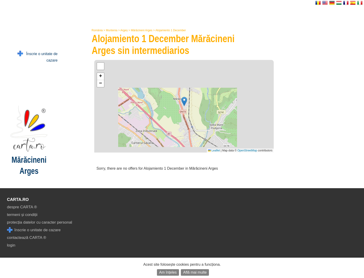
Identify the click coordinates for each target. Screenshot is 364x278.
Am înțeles (168, 272)
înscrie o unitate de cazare (34, 230)
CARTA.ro (18, 199)
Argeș (124, 30)
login (11, 245)
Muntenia (111, 30)
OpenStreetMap (247, 150)
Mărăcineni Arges (142, 30)
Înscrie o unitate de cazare (37, 56)
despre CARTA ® (22, 207)
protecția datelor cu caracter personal (39, 222)
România (97, 30)
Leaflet (214, 150)
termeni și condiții (22, 214)
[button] (184, 101)
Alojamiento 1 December (170, 30)
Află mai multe (195, 272)
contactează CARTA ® (26, 237)
